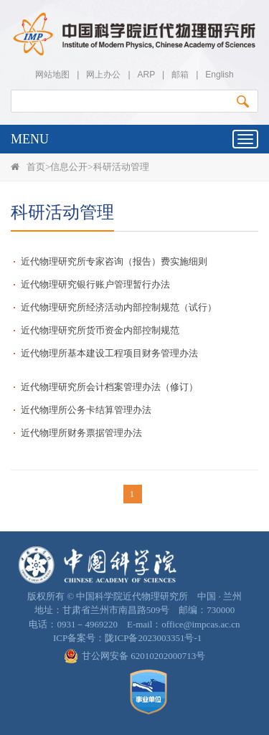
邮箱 (180, 75)
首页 (36, 166)
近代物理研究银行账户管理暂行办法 (95, 284)
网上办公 (103, 75)
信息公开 (69, 166)
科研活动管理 (121, 166)
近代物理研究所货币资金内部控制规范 (100, 330)
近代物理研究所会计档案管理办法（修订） (109, 386)
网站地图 (52, 75)
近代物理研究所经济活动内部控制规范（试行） (119, 307)
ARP (146, 75)
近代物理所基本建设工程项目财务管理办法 (109, 353)
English (219, 75)
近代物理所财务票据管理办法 (81, 432)
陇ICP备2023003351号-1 (153, 637)
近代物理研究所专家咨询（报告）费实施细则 (114, 261)
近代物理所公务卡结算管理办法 (86, 409)
